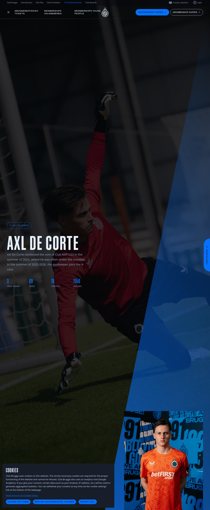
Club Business (26, 2)
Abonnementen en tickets (26, 12)
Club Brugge (12, 2)
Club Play (39, 2)
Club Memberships (73, 2)
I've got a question (178, 3)
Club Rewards (91, 2)
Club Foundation (53, 2)
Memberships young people (87, 12)
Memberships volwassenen (53, 12)
